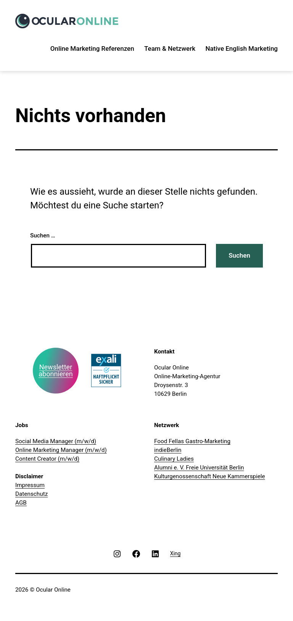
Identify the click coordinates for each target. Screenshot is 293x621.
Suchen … (42, 235)
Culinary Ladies (174, 458)
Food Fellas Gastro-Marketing (192, 441)
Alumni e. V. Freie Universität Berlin (199, 467)
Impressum (30, 485)
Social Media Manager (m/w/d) (55, 441)
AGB (21, 502)
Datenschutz (31, 493)
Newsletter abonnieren (55, 370)
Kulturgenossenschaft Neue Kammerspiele (209, 476)
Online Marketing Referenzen (92, 48)
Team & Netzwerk (169, 48)
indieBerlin (167, 450)
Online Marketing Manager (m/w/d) (61, 450)
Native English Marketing (241, 48)
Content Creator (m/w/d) (47, 458)
